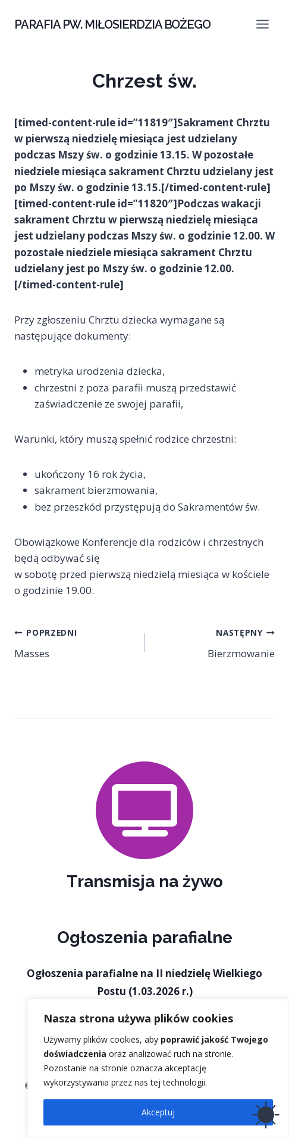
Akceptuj (158, 1112)
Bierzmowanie (215, 642)
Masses (74, 642)
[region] (158, 1068)
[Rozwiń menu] (262, 24)
